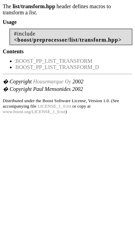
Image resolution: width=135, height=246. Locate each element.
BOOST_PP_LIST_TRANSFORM (53, 61)
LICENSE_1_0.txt (54, 106)
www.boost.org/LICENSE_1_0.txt (34, 111)
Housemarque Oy (52, 81)
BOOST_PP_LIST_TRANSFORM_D (57, 67)
